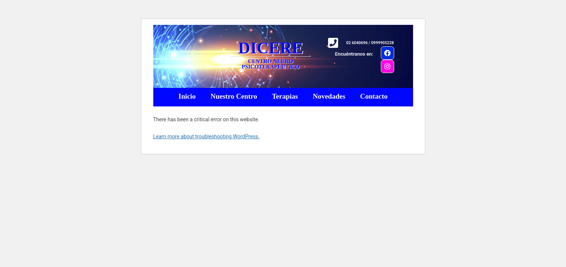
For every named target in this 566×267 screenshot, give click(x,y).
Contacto (373, 96)
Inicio (187, 96)
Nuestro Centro (233, 96)
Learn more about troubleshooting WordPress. (206, 136)
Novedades (329, 96)
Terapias (285, 96)
